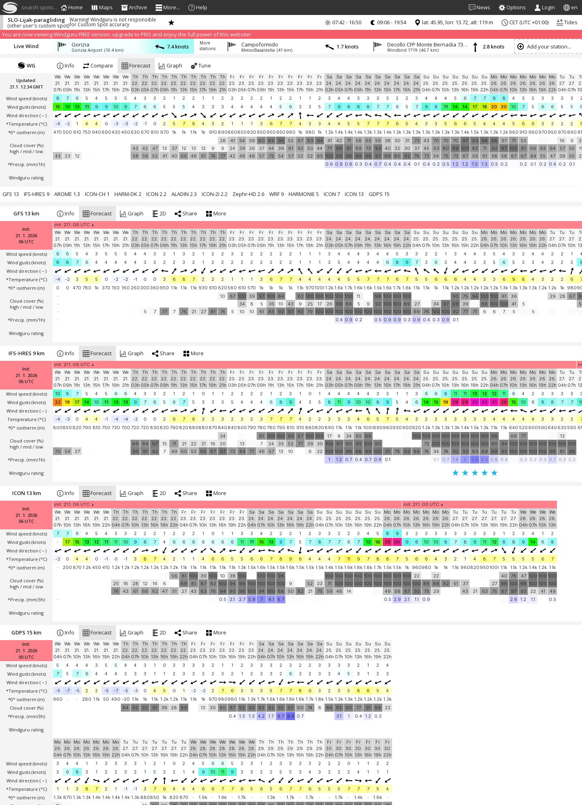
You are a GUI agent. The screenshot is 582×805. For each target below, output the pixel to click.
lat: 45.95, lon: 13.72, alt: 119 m (453, 22)
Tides (567, 22)
